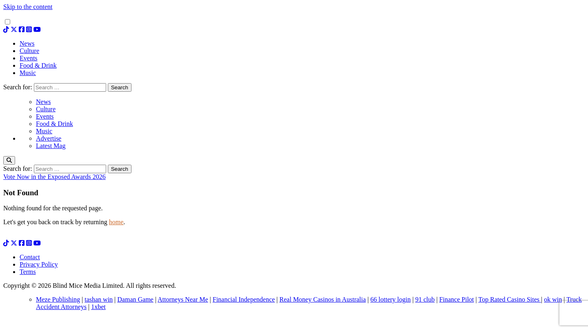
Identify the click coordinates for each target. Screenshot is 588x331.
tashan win (99, 299)
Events (45, 116)
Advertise (48, 138)
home (116, 221)
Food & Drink (54, 123)
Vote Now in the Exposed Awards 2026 (54, 176)
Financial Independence (244, 299)
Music (44, 131)
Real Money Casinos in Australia (322, 299)
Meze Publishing (58, 299)
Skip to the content (27, 6)
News (43, 101)
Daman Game (135, 299)
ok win (553, 299)
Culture (46, 109)
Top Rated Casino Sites (509, 299)
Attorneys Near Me (183, 299)
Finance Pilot (456, 299)
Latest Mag (50, 145)
